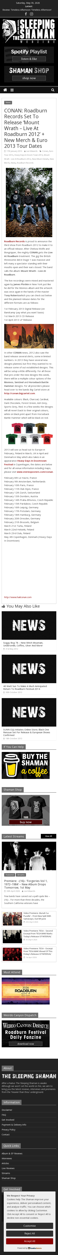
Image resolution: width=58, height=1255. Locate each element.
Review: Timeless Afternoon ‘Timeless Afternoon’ (27, 9)
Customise (30, 1225)
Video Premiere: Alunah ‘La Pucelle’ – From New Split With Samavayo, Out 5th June (37, 916)
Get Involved (8, 1119)
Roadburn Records (25, 163)
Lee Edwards (31, 151)
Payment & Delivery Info (14, 1124)
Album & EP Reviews (12, 1153)
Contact (6, 1134)
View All (48, 836)
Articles (5, 1163)
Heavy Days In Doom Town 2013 (28, 155)
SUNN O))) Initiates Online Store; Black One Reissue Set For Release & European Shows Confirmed (26, 732)
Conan (45, 151)
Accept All (29, 1241)
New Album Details (40, 159)
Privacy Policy (8, 1129)
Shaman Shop (9, 1178)
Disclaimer (7, 1109)
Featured (10, 874)
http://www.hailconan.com (18, 597)
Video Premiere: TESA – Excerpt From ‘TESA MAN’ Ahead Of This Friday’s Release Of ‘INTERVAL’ (38, 951)
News (8, 102)
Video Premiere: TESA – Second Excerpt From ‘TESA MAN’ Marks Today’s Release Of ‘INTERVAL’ (38, 933)
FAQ (4, 1114)
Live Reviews (8, 1168)
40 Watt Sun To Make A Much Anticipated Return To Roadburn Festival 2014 (25, 687)
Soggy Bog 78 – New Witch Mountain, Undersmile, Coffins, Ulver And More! (23, 644)
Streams (20, 874)
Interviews (7, 1158)
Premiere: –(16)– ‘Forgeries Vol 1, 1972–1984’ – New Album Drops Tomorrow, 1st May (26, 884)
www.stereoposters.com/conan (35, 471)
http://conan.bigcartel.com (19, 393)
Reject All (29, 1233)
